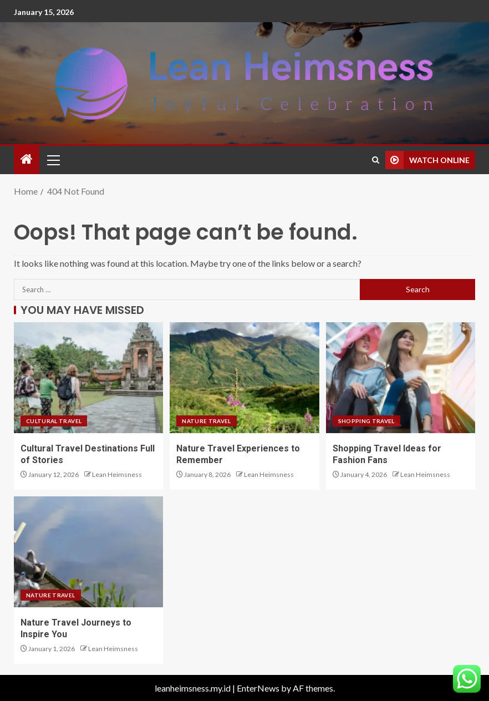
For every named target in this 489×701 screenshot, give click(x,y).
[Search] (376, 160)
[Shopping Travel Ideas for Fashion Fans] (400, 377)
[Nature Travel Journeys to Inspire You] (88, 551)
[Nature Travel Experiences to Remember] (244, 377)
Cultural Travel (53, 421)
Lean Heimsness (117, 474)
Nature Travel (206, 421)
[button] (53, 160)
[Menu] (53, 160)
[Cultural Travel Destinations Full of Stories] (88, 377)
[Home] (27, 159)
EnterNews (258, 688)
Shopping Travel (366, 421)
